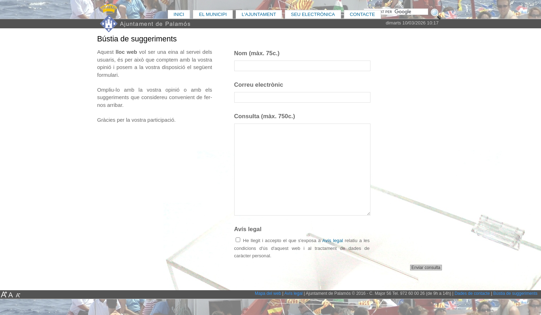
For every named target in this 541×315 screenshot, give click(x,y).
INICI (179, 14)
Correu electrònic (258, 84)
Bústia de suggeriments (515, 293)
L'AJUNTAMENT (259, 14)
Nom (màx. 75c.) (257, 53)
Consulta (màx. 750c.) (264, 116)
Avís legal (248, 229)
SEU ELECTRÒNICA (313, 14)
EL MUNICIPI (212, 14)
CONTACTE (362, 14)
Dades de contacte (472, 293)
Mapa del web (268, 293)
